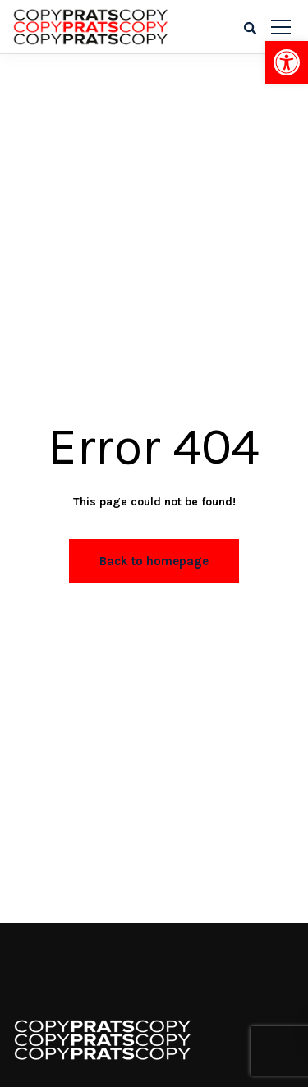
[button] (286, 62)
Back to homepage (154, 561)
